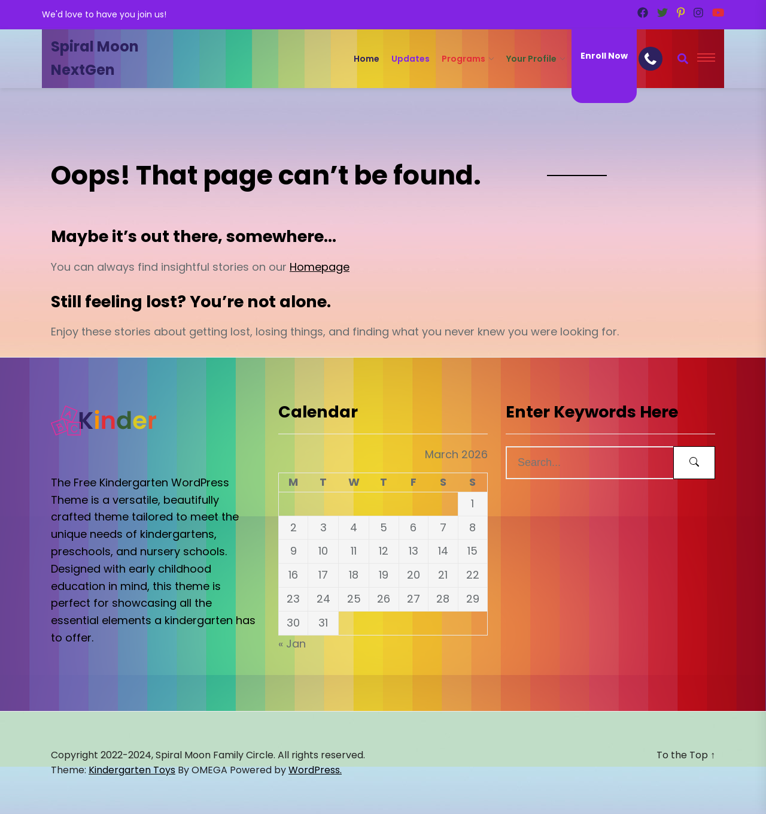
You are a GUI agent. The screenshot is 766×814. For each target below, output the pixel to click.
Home (366, 59)
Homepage (319, 266)
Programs (463, 59)
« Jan (292, 643)
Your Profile (531, 59)
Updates (410, 59)
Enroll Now (604, 56)
